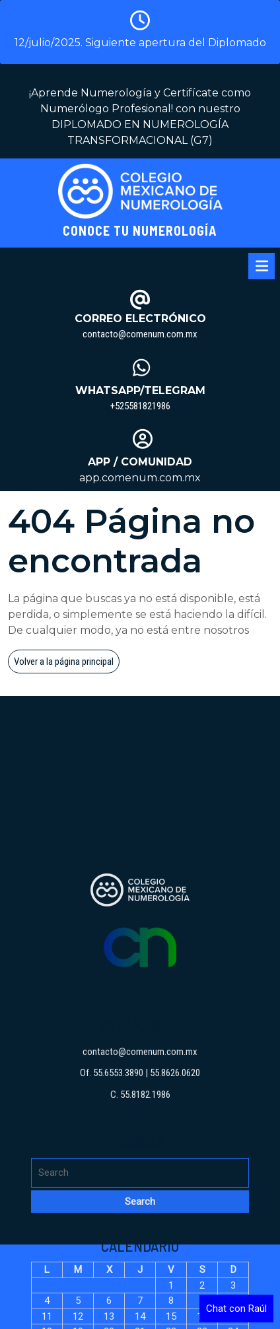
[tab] (261, 266)
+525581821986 (140, 406)
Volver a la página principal (67, 663)
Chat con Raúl (236, 1308)
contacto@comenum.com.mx (140, 334)
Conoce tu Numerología (140, 230)
